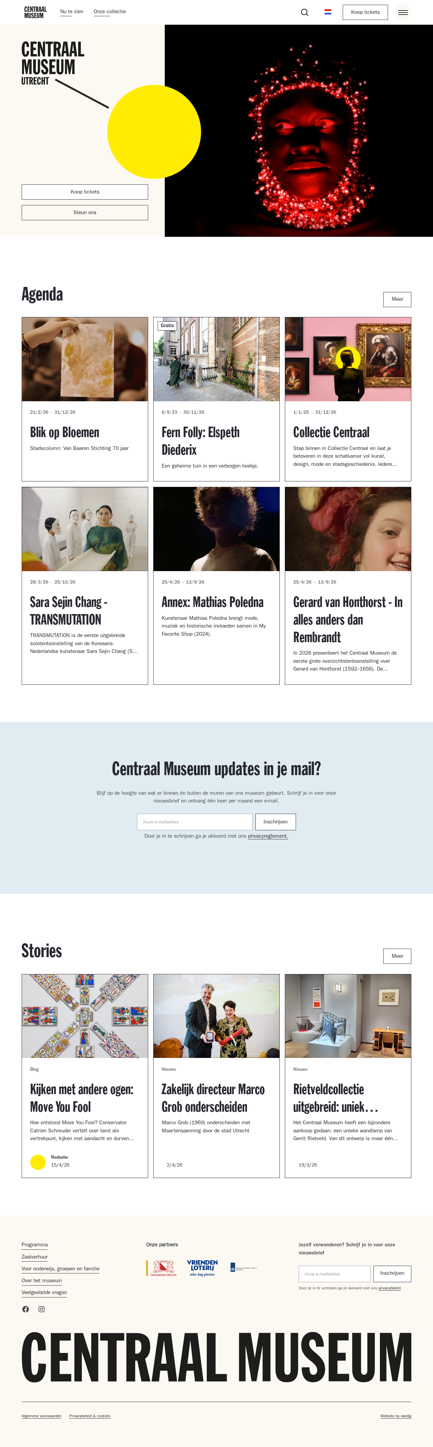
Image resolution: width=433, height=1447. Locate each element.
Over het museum (42, 1281)
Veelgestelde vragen (44, 1293)
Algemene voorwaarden (41, 1417)
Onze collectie (110, 12)
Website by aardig (396, 1417)
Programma (35, 1245)
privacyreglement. (268, 836)
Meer (397, 299)
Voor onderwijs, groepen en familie (60, 1269)
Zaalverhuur (35, 1257)
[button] (328, 12)
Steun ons (84, 213)
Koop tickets (365, 13)
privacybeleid (390, 1289)
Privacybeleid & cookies (89, 1417)
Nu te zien (71, 12)
